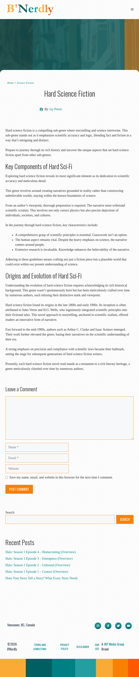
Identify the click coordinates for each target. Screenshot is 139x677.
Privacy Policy (64, 647)
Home (10, 82)
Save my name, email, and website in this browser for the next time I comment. (61, 477)
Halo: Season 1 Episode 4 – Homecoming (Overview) (40, 552)
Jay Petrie (55, 109)
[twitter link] (118, 626)
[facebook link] (108, 626)
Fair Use (97, 647)
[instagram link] (98, 626)
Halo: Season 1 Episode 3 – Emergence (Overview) (39, 558)
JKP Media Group (114, 644)
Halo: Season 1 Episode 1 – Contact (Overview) (36, 571)
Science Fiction (25, 82)
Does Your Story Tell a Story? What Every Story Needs (41, 578)
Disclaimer (83, 647)
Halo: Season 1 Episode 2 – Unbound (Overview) (37, 565)
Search (9, 512)
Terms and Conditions (39, 647)
